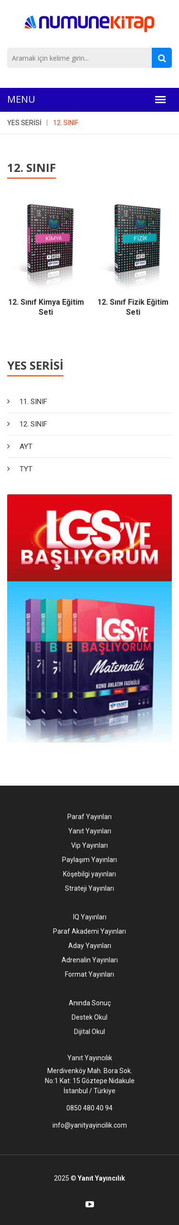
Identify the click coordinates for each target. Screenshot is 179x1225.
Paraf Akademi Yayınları (89, 931)
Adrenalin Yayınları (90, 960)
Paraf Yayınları (89, 816)
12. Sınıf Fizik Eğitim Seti (132, 307)
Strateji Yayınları (89, 888)
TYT (26, 469)
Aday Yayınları (89, 945)
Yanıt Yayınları (89, 831)
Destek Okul (89, 1017)
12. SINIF (65, 123)
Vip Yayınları (89, 845)
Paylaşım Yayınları (89, 859)
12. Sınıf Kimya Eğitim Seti (46, 307)
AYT (26, 446)
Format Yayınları (89, 974)
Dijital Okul (89, 1031)
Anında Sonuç (90, 1003)
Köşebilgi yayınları (89, 874)
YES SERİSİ (24, 123)
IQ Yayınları (89, 917)
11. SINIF (33, 401)
